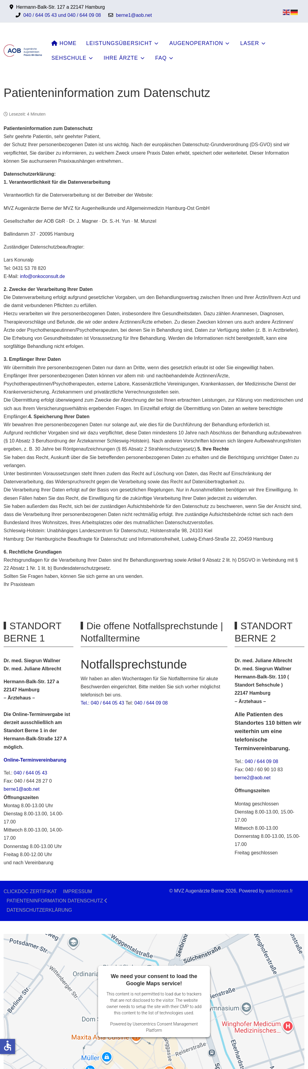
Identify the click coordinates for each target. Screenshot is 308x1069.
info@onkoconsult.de (42, 276)
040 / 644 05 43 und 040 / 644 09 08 (62, 15)
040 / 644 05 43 (30, 772)
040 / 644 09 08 (151, 702)
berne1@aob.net (134, 15)
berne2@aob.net (252, 777)
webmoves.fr (279, 890)
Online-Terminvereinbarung (35, 759)
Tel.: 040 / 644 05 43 (102, 702)
